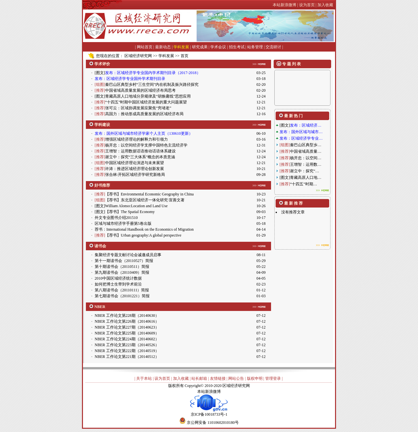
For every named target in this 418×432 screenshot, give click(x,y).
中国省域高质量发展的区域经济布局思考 (140, 90)
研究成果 (200, 47)
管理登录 (273, 378)
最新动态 (163, 47)
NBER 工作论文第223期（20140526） (127, 345)
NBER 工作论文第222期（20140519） (127, 350)
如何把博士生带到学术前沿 (118, 284)
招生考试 (237, 47)
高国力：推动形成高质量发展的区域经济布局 (144, 114)
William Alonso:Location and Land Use (136, 206)
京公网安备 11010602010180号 (213, 422)
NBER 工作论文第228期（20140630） (127, 315)
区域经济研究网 (138, 56)
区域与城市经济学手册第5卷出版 (123, 223)
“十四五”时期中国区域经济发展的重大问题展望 (146, 102)
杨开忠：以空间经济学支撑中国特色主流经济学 (146, 145)
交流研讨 (273, 47)
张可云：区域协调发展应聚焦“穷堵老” (138, 108)
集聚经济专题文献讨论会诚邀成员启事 (128, 255)
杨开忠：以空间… (305, 158)
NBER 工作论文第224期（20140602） (127, 339)
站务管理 (255, 47)
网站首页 (145, 47)
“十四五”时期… (303, 184)
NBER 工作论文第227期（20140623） (127, 327)
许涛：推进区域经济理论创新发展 (134, 168)
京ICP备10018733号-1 (209, 412)
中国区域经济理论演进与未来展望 (134, 163)
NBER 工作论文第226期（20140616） (127, 321)
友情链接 (218, 378)
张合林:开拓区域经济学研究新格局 (135, 174)
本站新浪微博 (209, 391)
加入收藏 (181, 378)
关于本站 (144, 378)
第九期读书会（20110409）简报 (122, 272)
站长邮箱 (199, 378)
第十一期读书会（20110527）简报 (124, 260)
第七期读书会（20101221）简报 (122, 296)
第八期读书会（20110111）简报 (122, 290)
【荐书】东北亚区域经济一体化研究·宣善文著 (145, 200)
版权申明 (255, 378)
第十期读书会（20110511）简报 (122, 266)
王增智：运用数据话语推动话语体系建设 (140, 151)
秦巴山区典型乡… (305, 145)
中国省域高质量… (305, 151)
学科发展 (181, 47)
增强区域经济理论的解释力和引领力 (136, 139)
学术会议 (218, 47)
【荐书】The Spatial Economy (130, 211)
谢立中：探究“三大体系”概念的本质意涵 (140, 157)
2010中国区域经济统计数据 (118, 278)
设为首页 (162, 378)
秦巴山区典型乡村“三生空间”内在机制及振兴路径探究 (152, 84)
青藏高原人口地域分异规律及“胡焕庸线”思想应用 (148, 96)
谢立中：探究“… (304, 171)
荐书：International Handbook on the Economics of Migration (144, 229)
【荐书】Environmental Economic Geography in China (149, 194)
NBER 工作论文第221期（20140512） (127, 356)
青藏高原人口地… (305, 177)
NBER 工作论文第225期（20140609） (127, 333)
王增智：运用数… (305, 164)
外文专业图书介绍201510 (116, 217)
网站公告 (236, 378)
